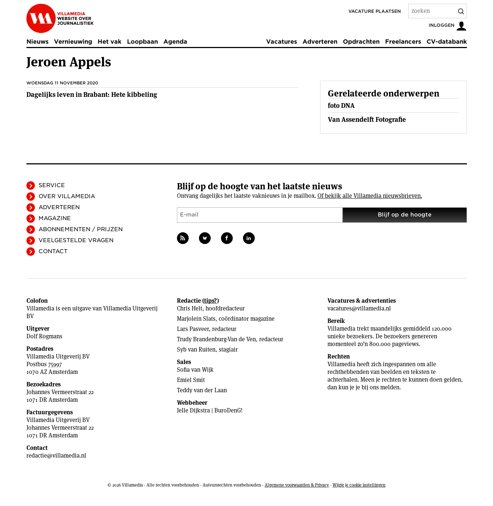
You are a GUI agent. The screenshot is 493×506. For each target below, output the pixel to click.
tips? (210, 301)
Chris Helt (189, 308)
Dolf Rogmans (44, 336)
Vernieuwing (73, 41)
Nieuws (37, 41)
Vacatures (281, 41)
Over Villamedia (67, 196)
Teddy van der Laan (202, 390)
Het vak (110, 41)
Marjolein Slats (196, 319)
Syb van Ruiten (196, 349)
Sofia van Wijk (195, 370)
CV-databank (447, 41)
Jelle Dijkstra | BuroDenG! (210, 410)
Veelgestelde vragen (76, 240)
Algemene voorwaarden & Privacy (297, 485)
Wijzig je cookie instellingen (359, 485)
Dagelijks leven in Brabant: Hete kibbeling (91, 94)
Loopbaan (142, 41)
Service (52, 185)
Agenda (175, 41)
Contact (53, 251)
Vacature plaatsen (374, 11)
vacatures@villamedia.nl (359, 308)
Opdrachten (361, 41)
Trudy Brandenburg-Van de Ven (216, 339)
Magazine (55, 218)
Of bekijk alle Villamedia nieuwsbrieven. (370, 196)
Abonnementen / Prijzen (81, 229)
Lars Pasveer (193, 329)
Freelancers (403, 41)
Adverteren (319, 41)
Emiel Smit (191, 380)
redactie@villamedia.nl (56, 455)
